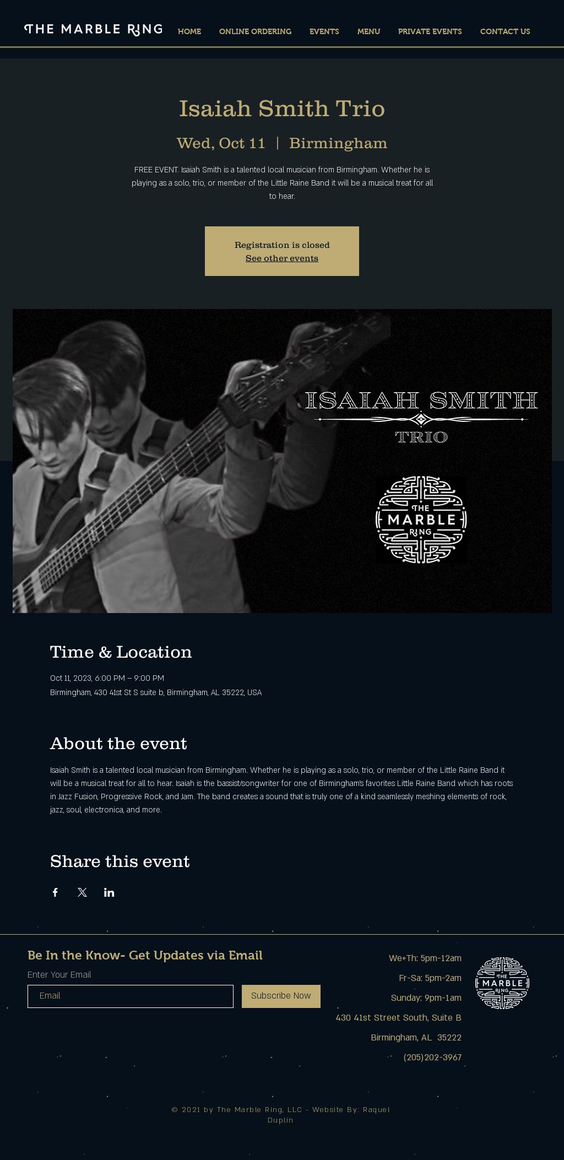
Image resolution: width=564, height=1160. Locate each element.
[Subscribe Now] (281, 996)
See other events (282, 258)
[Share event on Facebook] (55, 892)
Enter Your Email (59, 975)
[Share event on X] (82, 892)
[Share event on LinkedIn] (109, 892)
